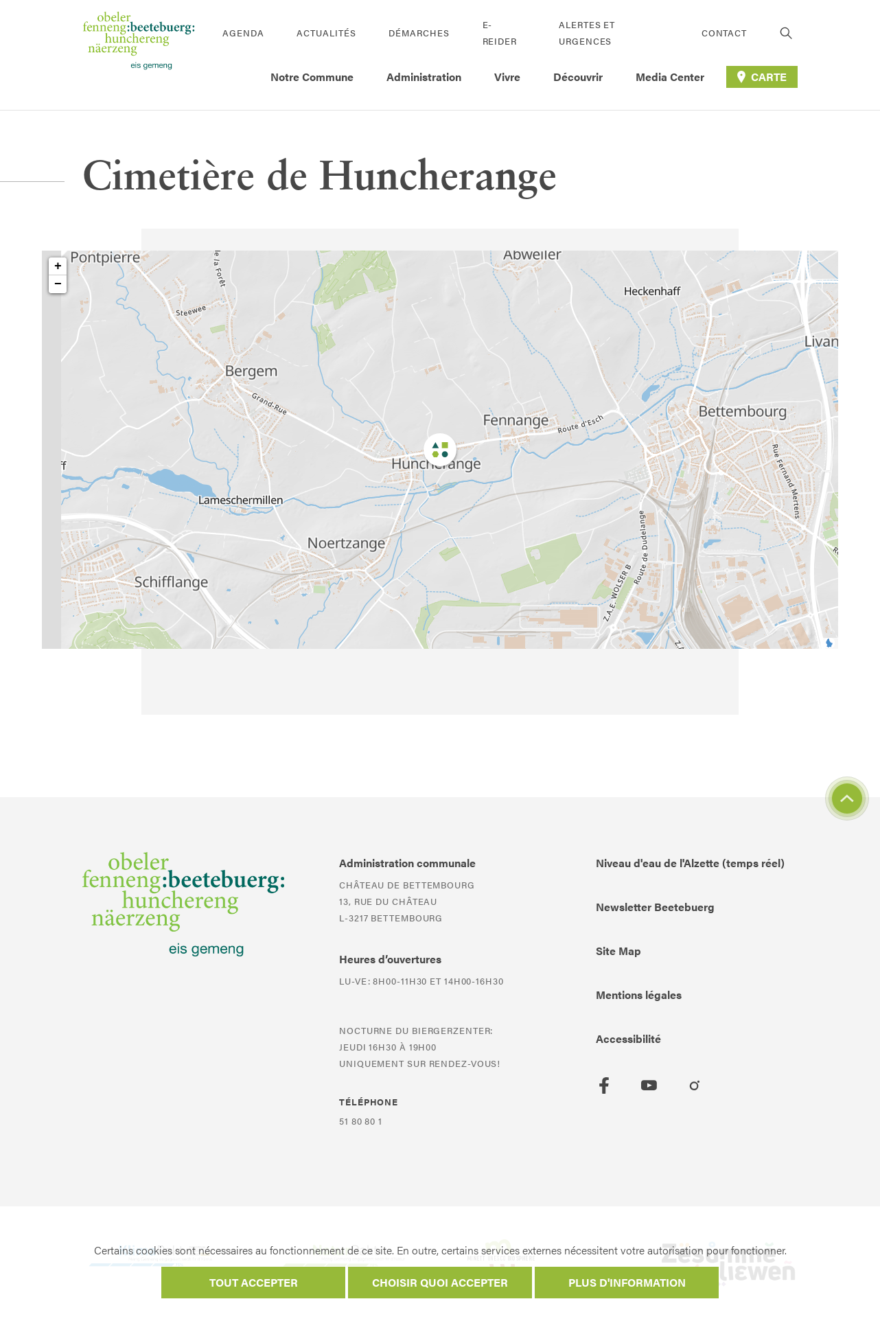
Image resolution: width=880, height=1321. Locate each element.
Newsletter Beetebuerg (655, 907)
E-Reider (500, 32)
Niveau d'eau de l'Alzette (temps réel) (690, 863)
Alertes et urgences (587, 32)
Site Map (618, 950)
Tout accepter (253, 1282)
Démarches (419, 32)
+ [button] (58, 266)
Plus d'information (627, 1282)
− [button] (58, 284)
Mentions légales (639, 994)
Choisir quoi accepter (440, 1282)
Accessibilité (628, 1038)
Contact (724, 32)
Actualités (326, 32)
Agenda (243, 32)
